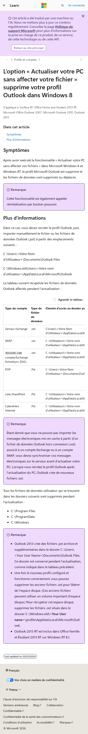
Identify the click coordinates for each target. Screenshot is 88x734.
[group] (44, 359)
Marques (65, 722)
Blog (36, 705)
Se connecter (76, 5)
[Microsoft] (44, 5)
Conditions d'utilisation (17, 722)
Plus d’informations (18, 139)
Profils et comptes (25, 60)
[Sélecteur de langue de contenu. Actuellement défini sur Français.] (12, 670)
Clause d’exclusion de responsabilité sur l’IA (30, 699)
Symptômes (14, 134)
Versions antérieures (15, 705)
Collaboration (55, 705)
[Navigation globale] (4, 5)
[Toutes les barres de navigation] (6, 59)
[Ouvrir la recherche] (62, 5)
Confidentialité (12, 711)
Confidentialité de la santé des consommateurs (32, 717)
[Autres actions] (81, 59)
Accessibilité (44, 722)
